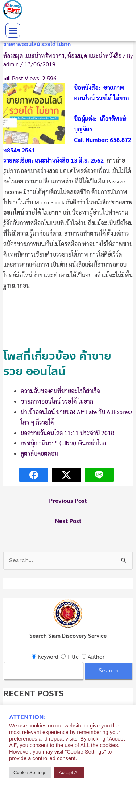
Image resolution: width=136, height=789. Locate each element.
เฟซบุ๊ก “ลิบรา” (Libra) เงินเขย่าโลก (63, 443)
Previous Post (68, 501)
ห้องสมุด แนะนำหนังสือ (94, 55)
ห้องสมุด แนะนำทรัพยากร (34, 55)
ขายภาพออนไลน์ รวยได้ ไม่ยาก (57, 401)
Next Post (68, 521)
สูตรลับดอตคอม (39, 453)
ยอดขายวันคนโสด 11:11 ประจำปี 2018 (67, 432)
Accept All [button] (69, 772)
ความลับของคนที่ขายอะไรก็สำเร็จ (60, 390)
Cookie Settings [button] (29, 772)
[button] (12, 30)
